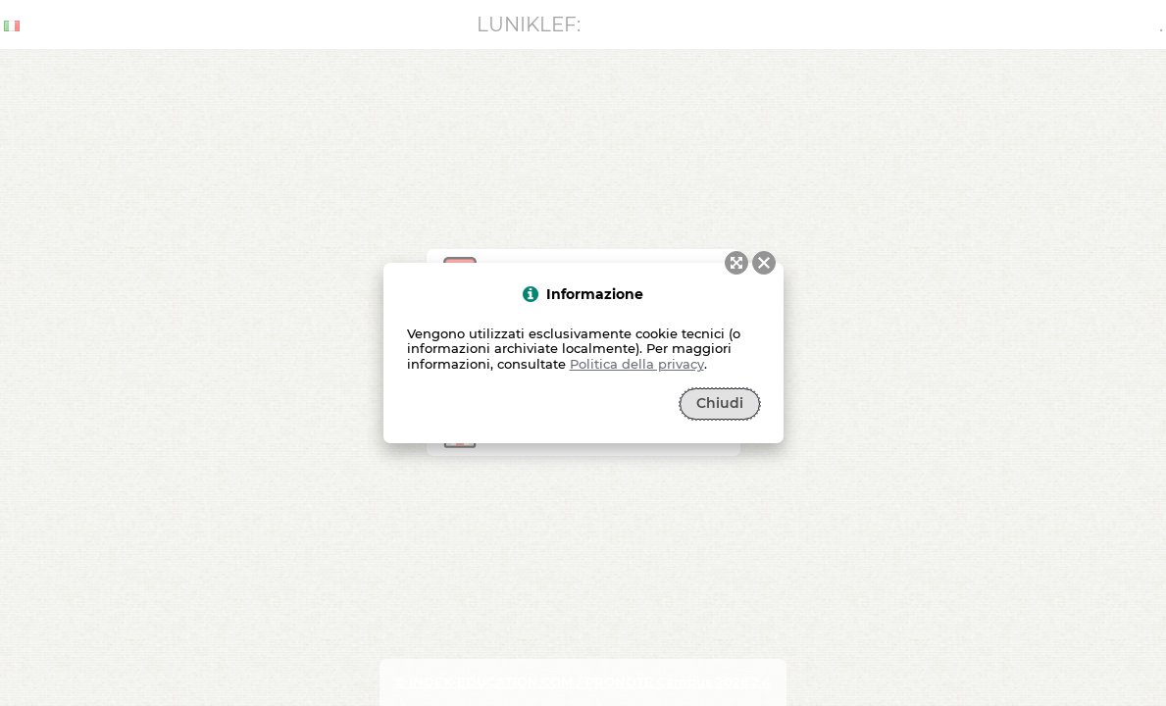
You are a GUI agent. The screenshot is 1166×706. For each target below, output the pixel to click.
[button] (764, 263)
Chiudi (719, 403)
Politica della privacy (637, 364)
